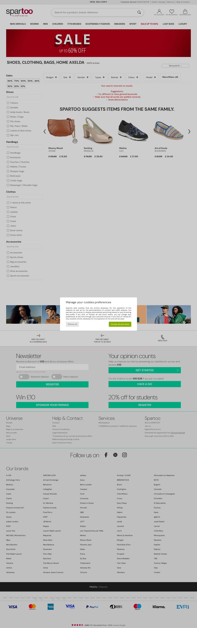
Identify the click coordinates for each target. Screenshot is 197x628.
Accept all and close (120, 324)
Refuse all (72, 324)
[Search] (139, 12)
